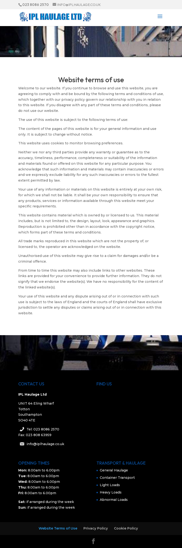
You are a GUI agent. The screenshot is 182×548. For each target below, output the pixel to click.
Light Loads (110, 485)
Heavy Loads (111, 492)
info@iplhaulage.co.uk (45, 444)
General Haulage (114, 470)
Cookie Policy (126, 528)
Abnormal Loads (114, 500)
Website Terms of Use (58, 528)
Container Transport (117, 477)
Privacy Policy (95, 528)
